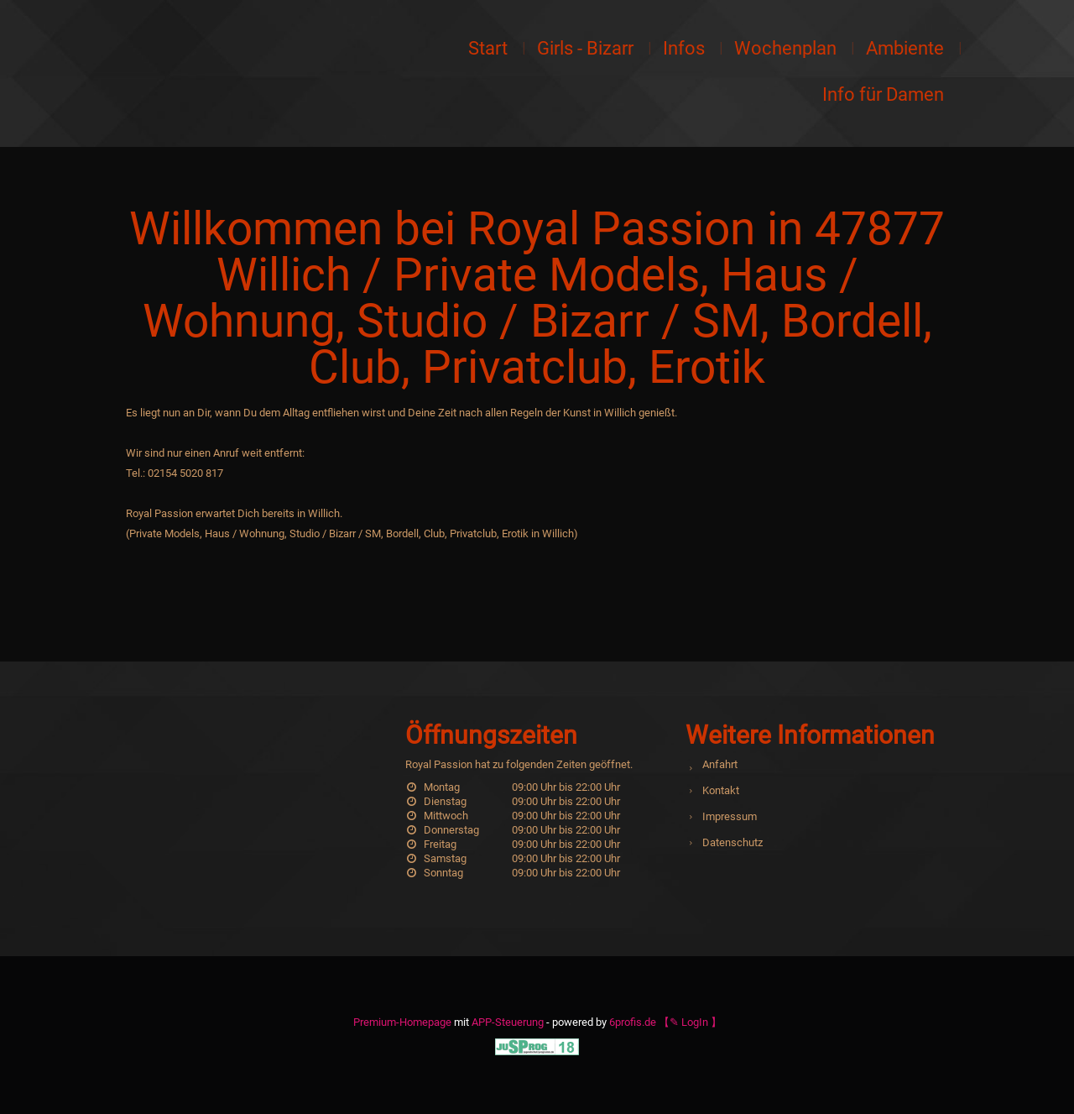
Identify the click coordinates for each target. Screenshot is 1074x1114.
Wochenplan (785, 48)
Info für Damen (883, 94)
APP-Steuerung (508, 1022)
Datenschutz (732, 842)
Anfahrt (720, 764)
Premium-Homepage (402, 1022)
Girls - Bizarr (585, 48)
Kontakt (720, 790)
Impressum (729, 816)
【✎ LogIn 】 (690, 1022)
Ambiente (905, 48)
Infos (684, 48)
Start (488, 48)
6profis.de (632, 1022)
